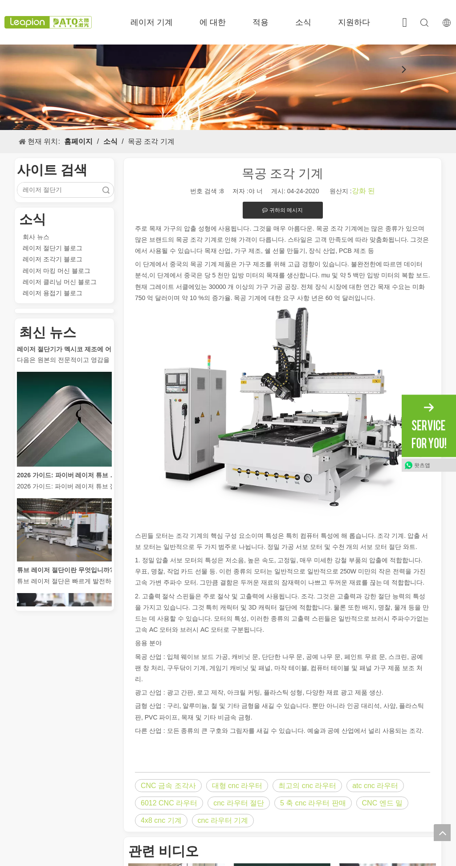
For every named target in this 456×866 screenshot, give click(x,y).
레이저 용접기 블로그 (52, 293)
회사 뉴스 (36, 236)
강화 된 (363, 191)
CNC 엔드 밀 (382, 803)
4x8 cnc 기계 (161, 820)
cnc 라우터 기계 (223, 820)
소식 (303, 22)
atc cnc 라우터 (375, 785)
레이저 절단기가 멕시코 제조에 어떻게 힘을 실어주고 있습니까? (67, 351)
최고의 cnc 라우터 (307, 785)
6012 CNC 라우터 (169, 803)
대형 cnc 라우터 (237, 785)
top (442, 832)
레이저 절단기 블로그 (52, 248)
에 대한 (213, 22)
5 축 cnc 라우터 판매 (313, 803)
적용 (260, 22)
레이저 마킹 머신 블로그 (56, 270)
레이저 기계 (151, 22)
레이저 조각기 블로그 (52, 259)
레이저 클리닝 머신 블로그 (60, 281)
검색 (106, 190)
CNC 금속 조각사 (168, 785)
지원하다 (354, 22)
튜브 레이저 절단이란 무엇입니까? (65, 572)
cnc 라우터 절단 (238, 803)
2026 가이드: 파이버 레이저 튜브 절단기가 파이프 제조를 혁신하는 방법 (67, 477)
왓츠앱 (422, 465)
